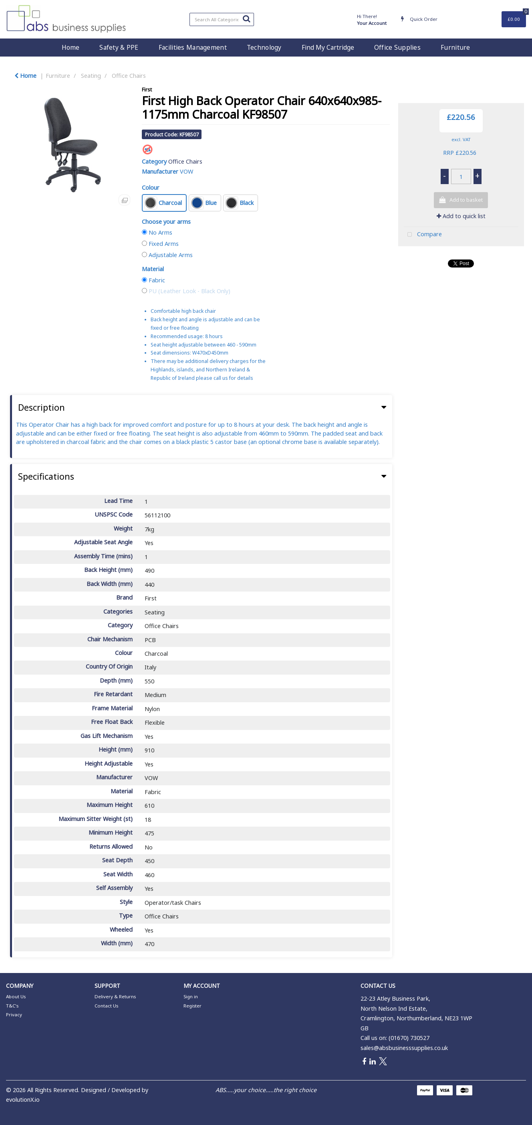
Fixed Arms (164, 243)
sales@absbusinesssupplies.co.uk (404, 1048)
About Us (16, 996)
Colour (150, 187)
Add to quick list (461, 216)
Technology (264, 47)
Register (192, 1006)
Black (240, 203)
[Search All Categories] (221, 19)
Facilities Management (193, 47)
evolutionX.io (23, 1099)
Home (70, 47)
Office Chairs (129, 75)
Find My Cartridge (328, 47)
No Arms (160, 232)
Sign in (190, 996)
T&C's (12, 1006)
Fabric (157, 280)
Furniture (455, 47)
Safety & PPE (118, 47)
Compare (423, 235)
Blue (204, 203)
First (147, 89)
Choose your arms (166, 221)
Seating (91, 75)
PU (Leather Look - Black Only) (189, 291)
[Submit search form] (246, 18)
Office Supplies (397, 47)
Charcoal (163, 203)
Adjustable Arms (171, 255)
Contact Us (106, 1006)
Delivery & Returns (115, 996)
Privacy (14, 1014)
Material (153, 269)
